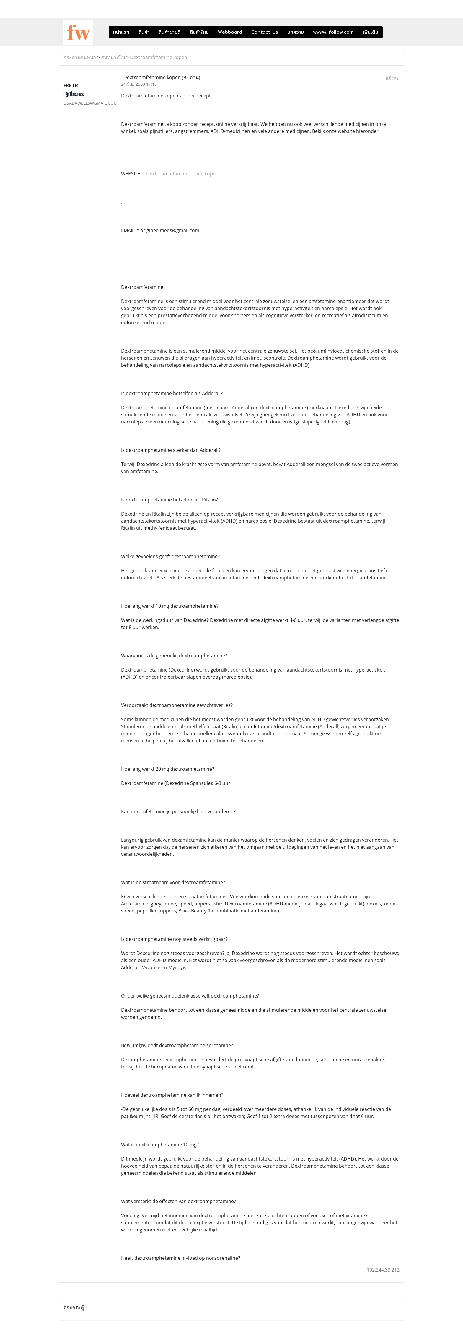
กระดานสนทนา (79, 57)
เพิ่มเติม (370, 32)
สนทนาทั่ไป (113, 57)
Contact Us (264, 32)
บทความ (295, 32)
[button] (391, 32)
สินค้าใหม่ (199, 32)
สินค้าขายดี (170, 32)
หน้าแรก (121, 32)
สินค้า (143, 32)
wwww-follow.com (333, 32)
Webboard (230, 32)
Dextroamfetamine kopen (158, 57)
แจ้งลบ (393, 78)
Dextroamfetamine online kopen (182, 173)
